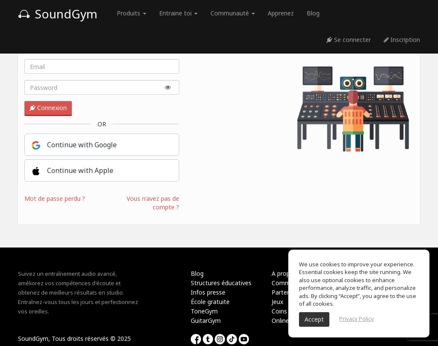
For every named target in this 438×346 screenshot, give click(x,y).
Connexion (48, 108)
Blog (313, 13)
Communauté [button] (232, 13)
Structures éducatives (221, 283)
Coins (279, 311)
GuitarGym (206, 320)
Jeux (277, 302)
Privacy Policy (356, 318)
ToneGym (204, 311)
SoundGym (58, 14)
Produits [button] (131, 13)
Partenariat (287, 292)
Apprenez (281, 13)
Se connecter (348, 40)
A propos (284, 273)
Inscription (402, 40)
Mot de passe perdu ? (54, 198)
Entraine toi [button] (178, 13)
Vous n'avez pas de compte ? (153, 202)
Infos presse (208, 292)
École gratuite (210, 302)
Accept (314, 319)
